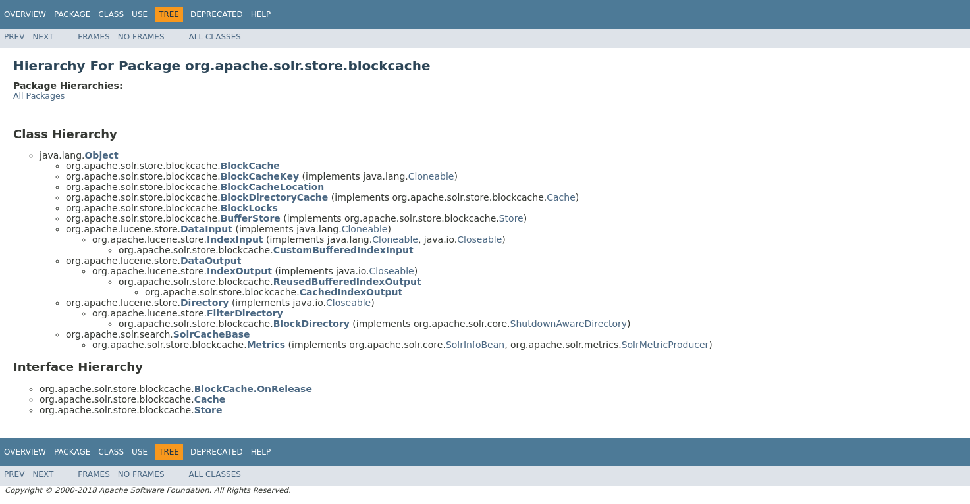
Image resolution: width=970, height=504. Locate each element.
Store (511, 218)
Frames (94, 36)
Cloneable (431, 176)
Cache (561, 197)
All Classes (215, 36)
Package (72, 14)
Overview (25, 14)
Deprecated (216, 14)
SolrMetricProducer (665, 345)
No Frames (141, 36)
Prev (14, 36)
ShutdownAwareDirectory (569, 323)
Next (42, 36)
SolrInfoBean (475, 345)
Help (261, 14)
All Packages (39, 96)
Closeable (479, 239)
